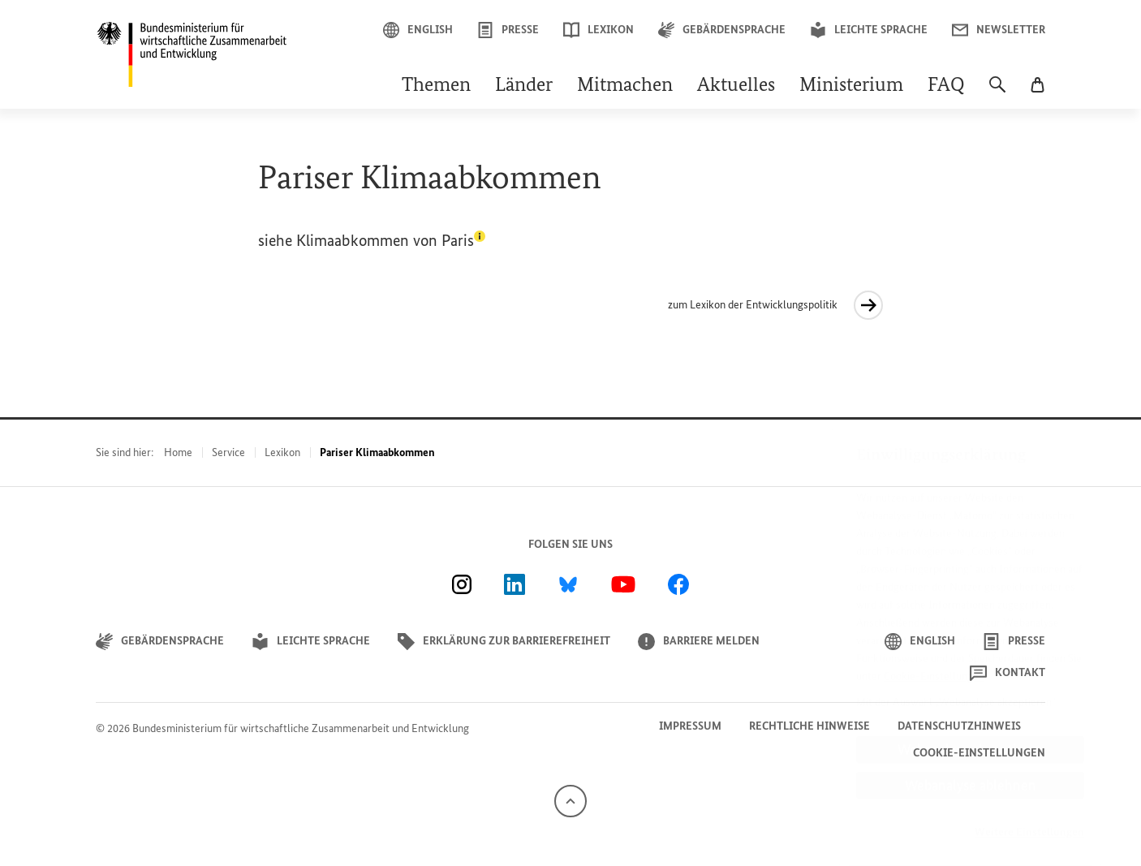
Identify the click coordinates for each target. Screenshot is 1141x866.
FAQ (946, 86)
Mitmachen (625, 86)
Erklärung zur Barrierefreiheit (504, 641)
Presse (508, 30)
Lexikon (598, 30)
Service (228, 452)
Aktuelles (736, 86)
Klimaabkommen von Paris (390, 240)
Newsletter (998, 30)
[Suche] (997, 92)
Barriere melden (699, 641)
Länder (524, 86)
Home (178, 452)
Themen (436, 86)
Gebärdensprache (722, 30)
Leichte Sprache (869, 30)
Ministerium (851, 86)
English (418, 30)
